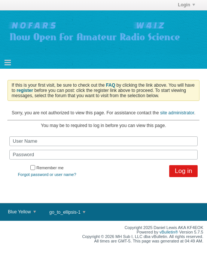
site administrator (177, 112)
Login (186, 4)
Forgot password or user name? (47, 174)
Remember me (47, 168)
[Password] (103, 155)
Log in (183, 170)
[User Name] (103, 141)
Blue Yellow (22, 211)
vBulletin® (168, 232)
